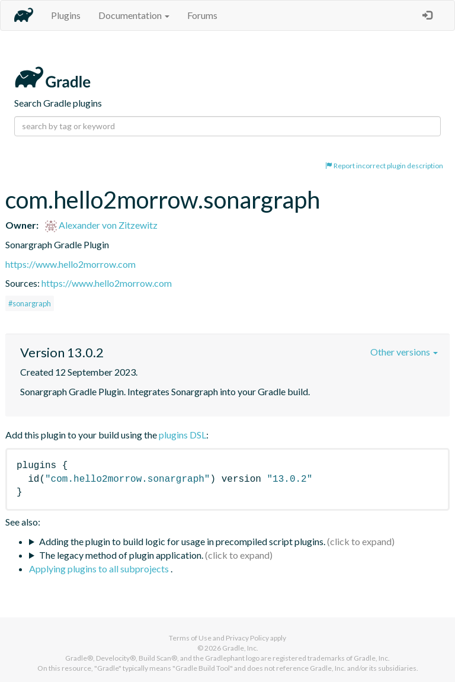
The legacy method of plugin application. (121, 555)
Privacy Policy (247, 637)
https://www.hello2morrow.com (70, 264)
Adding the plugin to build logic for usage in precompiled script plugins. (182, 541)
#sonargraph (29, 303)
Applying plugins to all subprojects (100, 568)
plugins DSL (182, 434)
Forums (202, 15)
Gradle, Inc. (240, 647)
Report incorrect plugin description (384, 165)
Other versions (404, 351)
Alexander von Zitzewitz (101, 224)
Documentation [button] (133, 15)
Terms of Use (190, 637)
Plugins (66, 15)
